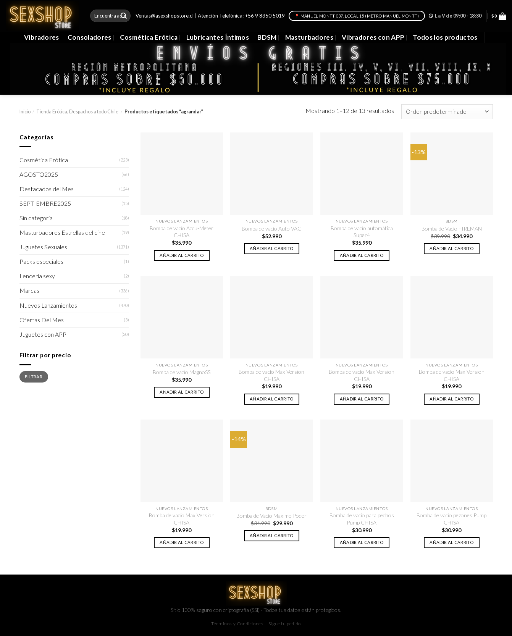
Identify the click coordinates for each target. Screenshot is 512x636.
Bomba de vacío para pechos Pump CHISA (361, 518)
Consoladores (89, 37)
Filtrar (33, 376)
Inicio (25, 112)
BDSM (266, 37)
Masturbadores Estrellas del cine (62, 232)
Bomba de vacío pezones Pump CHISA (451, 518)
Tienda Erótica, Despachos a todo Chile (77, 112)
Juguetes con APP (42, 334)
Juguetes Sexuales (43, 247)
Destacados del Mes (46, 189)
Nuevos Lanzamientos (48, 305)
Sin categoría (36, 218)
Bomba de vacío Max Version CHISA (271, 375)
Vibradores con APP (373, 37)
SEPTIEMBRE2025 (45, 203)
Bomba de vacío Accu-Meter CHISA (181, 231)
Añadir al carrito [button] (182, 255)
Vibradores (41, 37)
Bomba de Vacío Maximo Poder (271, 515)
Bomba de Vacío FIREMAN (452, 228)
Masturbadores (309, 37)
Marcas (29, 290)
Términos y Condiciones (237, 623)
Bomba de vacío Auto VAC (271, 228)
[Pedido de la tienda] (447, 111)
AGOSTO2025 (38, 174)
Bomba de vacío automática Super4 (362, 231)
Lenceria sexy (37, 276)
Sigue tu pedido (284, 623)
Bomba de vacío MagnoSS (181, 372)
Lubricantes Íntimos (217, 37)
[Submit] (123, 16)
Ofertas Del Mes (41, 319)
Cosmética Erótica (149, 37)
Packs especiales (41, 261)
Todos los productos (445, 37)
